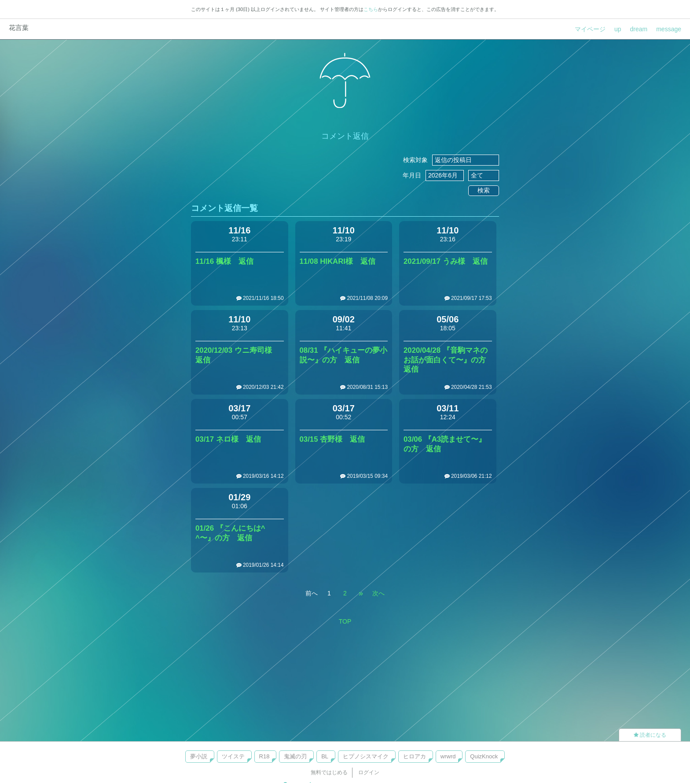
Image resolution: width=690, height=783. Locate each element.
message (668, 29)
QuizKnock (484, 756)
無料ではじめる (329, 772)
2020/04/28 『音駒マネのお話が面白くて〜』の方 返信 (448, 360)
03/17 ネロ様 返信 (228, 439)
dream (639, 29)
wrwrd (448, 756)
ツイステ (233, 756)
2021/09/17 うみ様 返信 (446, 261)
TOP (345, 621)
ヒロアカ (414, 756)
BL (324, 756)
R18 (264, 756)
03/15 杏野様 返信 (332, 439)
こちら (370, 9)
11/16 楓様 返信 (224, 261)
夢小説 (198, 756)
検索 (483, 190)
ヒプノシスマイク (366, 756)
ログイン (368, 772)
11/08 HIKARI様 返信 (337, 261)
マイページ (590, 29)
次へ (378, 593)
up (617, 29)
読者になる (650, 735)
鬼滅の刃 (295, 756)
